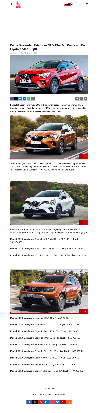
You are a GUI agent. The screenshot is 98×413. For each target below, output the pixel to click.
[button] (68, 4)
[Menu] (87, 4)
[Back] (11, 4)
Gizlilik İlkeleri (60, 395)
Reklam (49, 395)
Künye (34, 395)
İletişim (41, 395)
